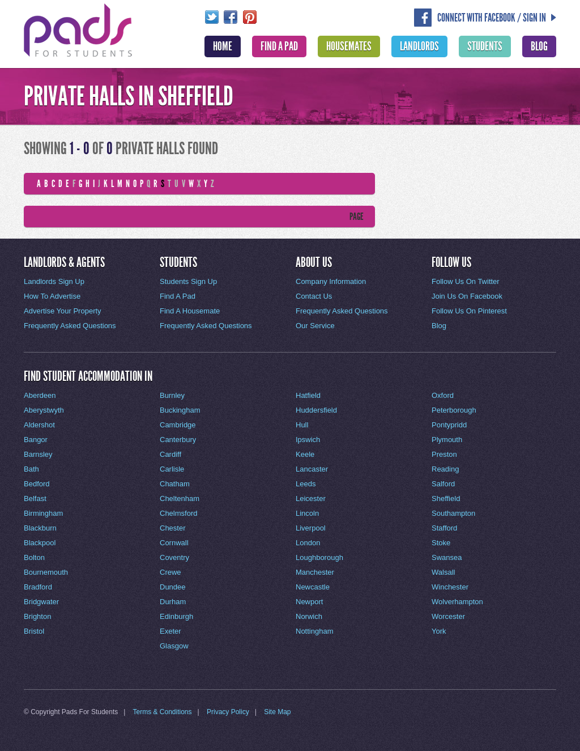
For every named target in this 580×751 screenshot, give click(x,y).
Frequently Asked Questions (70, 325)
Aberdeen (40, 395)
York (439, 631)
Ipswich (308, 439)
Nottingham (314, 631)
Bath (31, 469)
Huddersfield (316, 410)
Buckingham (180, 410)
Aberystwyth (44, 410)
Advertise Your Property (62, 311)
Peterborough (454, 410)
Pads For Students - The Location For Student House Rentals (78, 29)
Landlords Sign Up (54, 281)
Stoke (441, 542)
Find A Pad (279, 46)
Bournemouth (46, 572)
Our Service (315, 325)
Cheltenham (179, 498)
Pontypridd (449, 425)
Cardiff (170, 454)
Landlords (419, 46)
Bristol (34, 631)
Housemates (349, 46)
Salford (443, 484)
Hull (302, 425)
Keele (305, 454)
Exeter (170, 631)
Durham (173, 601)
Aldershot (39, 425)
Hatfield (308, 395)
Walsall (443, 572)
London (308, 542)
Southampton (453, 513)
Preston (444, 454)
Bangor (36, 439)
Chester (173, 528)
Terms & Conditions (162, 712)
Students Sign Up (188, 281)
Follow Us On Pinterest (469, 311)
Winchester (450, 587)
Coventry (174, 557)
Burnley (172, 395)
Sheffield (446, 498)
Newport (309, 601)
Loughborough (319, 557)
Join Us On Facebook (467, 296)
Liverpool (311, 528)
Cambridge (178, 425)
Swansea (447, 557)
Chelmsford (178, 513)
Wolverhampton (457, 601)
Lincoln (307, 513)
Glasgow (174, 646)
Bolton (34, 557)
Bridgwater (41, 601)
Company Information (331, 281)
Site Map (277, 712)
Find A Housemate (190, 311)
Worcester (448, 616)
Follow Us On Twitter (466, 281)
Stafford (444, 528)
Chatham (175, 484)
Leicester (311, 498)
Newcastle (313, 587)
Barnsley (38, 454)
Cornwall (174, 542)
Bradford (38, 587)
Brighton (37, 616)
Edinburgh (176, 616)
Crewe (170, 572)
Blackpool (40, 542)
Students (484, 46)
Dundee (173, 587)
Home (222, 46)
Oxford (443, 395)
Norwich (309, 616)
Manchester (315, 572)
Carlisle (172, 469)
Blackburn (40, 528)
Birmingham (43, 513)
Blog (539, 46)
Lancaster (312, 469)
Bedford (37, 484)
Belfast (35, 498)
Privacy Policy (228, 712)
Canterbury (178, 439)
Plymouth (447, 439)
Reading (445, 469)
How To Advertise (52, 296)
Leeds (305, 484)
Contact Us (314, 296)
